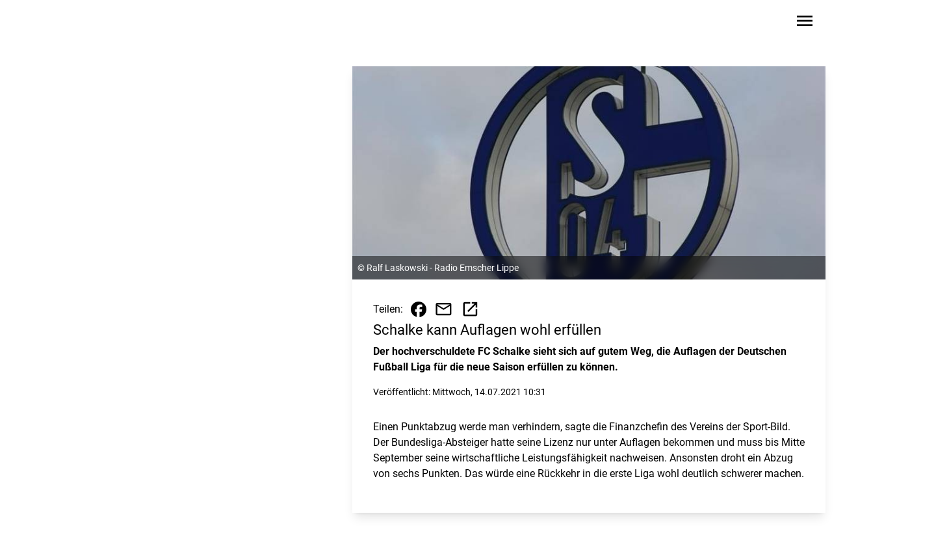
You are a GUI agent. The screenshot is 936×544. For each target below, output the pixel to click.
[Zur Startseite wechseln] (152, 23)
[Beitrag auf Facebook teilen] (418, 309)
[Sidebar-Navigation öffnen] (804, 23)
